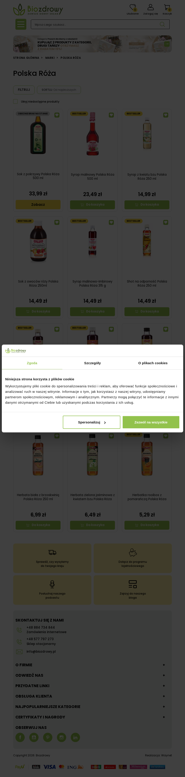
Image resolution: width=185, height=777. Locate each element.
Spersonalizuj (92, 422)
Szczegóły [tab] (92, 363)
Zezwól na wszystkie (151, 422)
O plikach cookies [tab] (153, 363)
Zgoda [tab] (32, 363)
